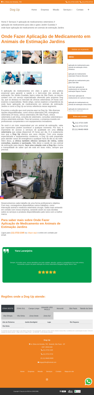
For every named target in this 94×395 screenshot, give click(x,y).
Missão (56, 10)
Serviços (67, 10)
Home (34, 10)
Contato (79, 10)
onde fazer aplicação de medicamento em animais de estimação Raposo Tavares (77, 90)
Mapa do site (69, 371)
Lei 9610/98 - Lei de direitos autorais (43, 332)
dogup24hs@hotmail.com (47, 362)
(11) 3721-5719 (86, 2)
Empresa (45, 10)
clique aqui (32, 233)
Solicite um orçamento (80, 50)
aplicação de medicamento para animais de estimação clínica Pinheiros (78, 68)
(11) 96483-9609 (80, 130)
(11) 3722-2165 (72, 2)
